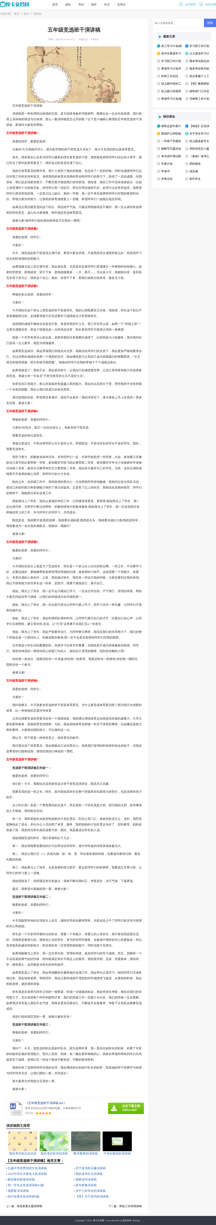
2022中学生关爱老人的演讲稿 (27, 1173)
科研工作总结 (169, 76)
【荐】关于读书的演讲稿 (92, 1196)
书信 (81, 4)
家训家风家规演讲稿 (21, 1179)
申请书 (165, 171)
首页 (55, 4)
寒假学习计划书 (171, 68)
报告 (68, 4)
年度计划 (166, 163)
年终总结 (166, 178)
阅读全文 (83, 39)
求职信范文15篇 (199, 148)
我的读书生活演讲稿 (89, 1173)
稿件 (94, 4)
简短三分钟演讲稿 (130, 1206)
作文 (107, 4)
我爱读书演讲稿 (86, 1179)
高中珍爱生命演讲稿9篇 (23, 1196)
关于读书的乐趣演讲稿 (91, 1168)
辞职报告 (195, 163)
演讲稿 (37, 14)
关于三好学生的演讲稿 (91, 1190)
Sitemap (136, 1220)
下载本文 (94, 39)
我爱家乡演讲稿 (18, 1190)
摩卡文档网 (98, 1220)
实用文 (121, 4)
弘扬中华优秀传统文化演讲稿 (27, 1168)
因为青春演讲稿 (86, 1185)
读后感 (193, 171)
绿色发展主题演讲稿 (29, 1206)
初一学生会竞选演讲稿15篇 (26, 1185)
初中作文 (195, 178)
